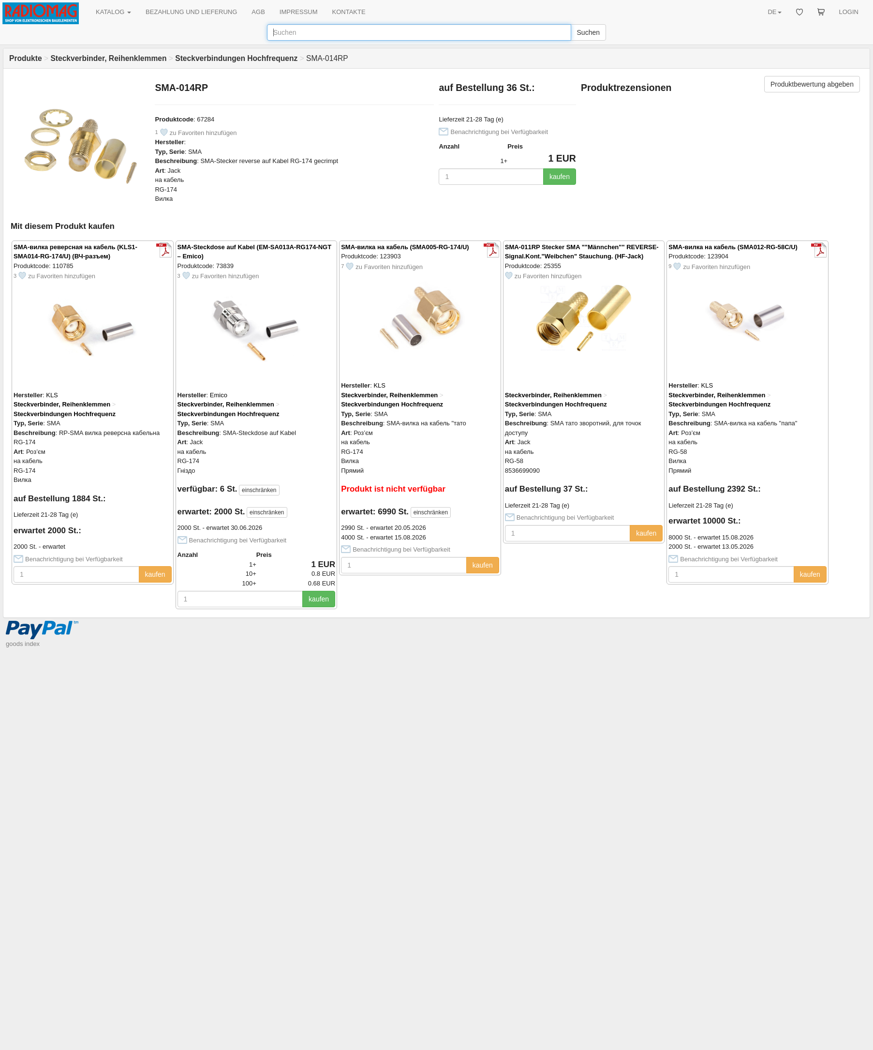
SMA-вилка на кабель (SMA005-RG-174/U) (405, 247)
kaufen (559, 176)
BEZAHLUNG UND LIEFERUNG (191, 11)
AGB (258, 11)
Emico (218, 395)
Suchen (588, 32)
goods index (23, 643)
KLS (52, 395)
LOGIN (848, 11)
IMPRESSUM (299, 11)
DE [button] (774, 11)
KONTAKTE (349, 11)
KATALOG (113, 11)
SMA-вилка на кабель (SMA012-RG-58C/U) (733, 247)
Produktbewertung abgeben (812, 84)
